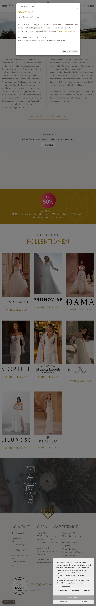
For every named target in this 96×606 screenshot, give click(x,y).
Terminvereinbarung (65, 31)
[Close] (77, 8)
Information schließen (70, 51)
